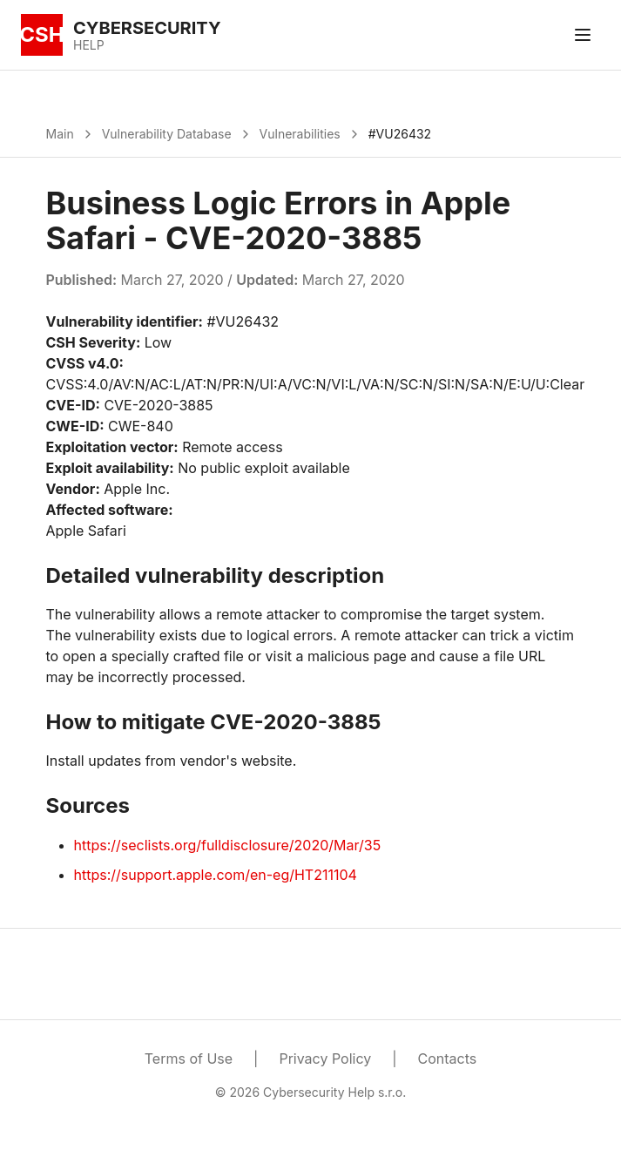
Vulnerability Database (167, 133)
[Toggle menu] (582, 34)
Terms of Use (189, 1058)
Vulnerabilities (300, 133)
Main (60, 133)
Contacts (447, 1058)
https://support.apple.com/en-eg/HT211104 (215, 874)
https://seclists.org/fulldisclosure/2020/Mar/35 (227, 845)
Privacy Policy (325, 1058)
